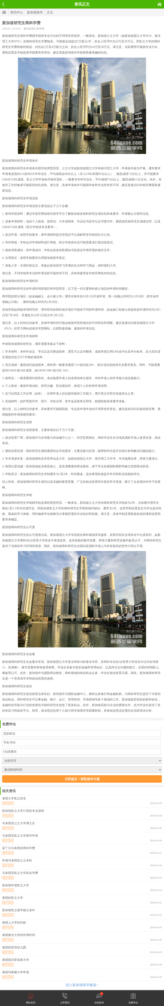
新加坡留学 (35, 12)
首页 (159, 4)
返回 (3, 4)
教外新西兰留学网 (34, 28)
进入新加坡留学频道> (82, 985)
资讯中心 (16, 12)
